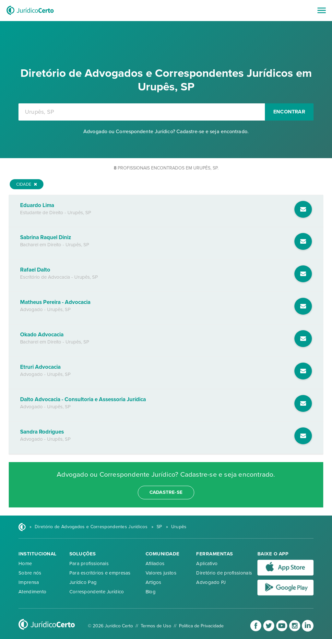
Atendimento (32, 592)
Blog (151, 592)
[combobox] (141, 112)
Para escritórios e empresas (100, 573)
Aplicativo (207, 563)
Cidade (26, 184)
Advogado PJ (211, 582)
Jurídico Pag (83, 582)
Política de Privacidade (201, 626)
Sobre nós (30, 573)
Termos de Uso (156, 626)
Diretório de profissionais (224, 573)
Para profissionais (89, 563)
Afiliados (155, 563)
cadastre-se (166, 492)
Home (25, 563)
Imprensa (28, 582)
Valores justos (161, 573)
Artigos (153, 582)
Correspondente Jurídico (96, 592)
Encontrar (289, 112)
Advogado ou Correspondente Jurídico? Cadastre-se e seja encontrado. (166, 131)
